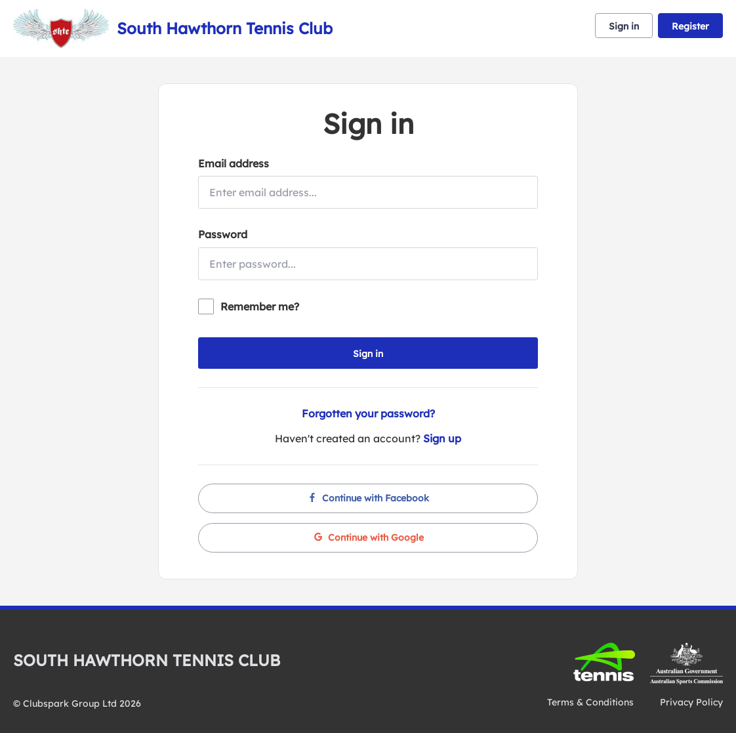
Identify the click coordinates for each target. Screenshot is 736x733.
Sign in (624, 26)
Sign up (442, 438)
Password (222, 234)
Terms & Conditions (590, 702)
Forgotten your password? (368, 413)
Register (690, 26)
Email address (233, 163)
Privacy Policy (691, 702)
